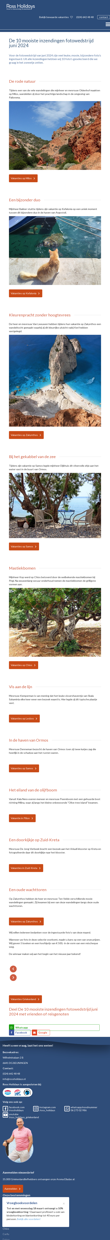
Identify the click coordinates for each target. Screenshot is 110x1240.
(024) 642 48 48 (85, 17)
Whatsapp (21, 1027)
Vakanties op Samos (22, 546)
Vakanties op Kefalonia (23, 293)
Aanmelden (10, 1188)
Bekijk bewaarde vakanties (56, 17)
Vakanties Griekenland (23, 999)
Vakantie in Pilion (20, 818)
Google (42, 1032)
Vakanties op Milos (21, 178)
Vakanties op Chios (21, 665)
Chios (6, 1228)
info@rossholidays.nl (14, 1078)
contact (103, 17)
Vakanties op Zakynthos (24, 434)
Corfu (6, 1234)
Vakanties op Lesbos (22, 718)
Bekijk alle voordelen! (29, 1219)
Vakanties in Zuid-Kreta (24, 867)
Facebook (21, 1032)
